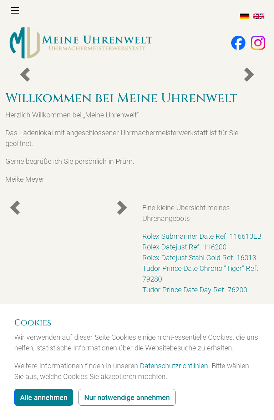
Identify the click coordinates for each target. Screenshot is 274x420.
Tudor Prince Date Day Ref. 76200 (194, 289)
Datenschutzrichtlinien (174, 365)
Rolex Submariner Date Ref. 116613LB (202, 236)
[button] (234, 42)
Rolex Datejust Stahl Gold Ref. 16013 (199, 257)
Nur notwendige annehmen (127, 397)
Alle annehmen (43, 397)
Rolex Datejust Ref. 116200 (184, 247)
